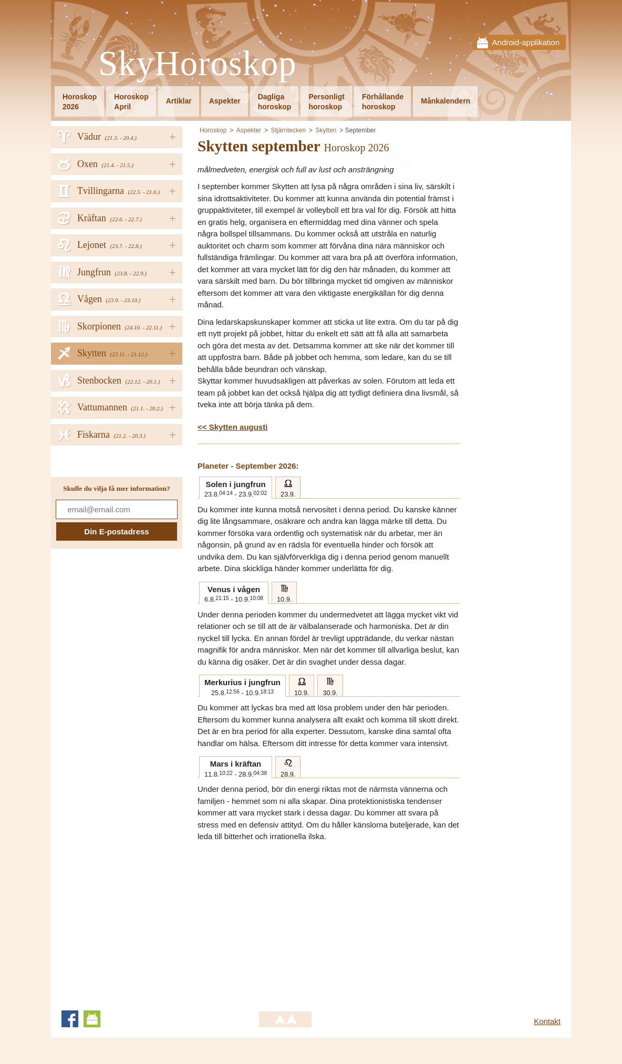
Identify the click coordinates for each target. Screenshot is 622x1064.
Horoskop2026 (80, 101)
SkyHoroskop (197, 63)
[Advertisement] (286, 921)
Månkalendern (445, 101)
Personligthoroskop (326, 101)
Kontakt (547, 1021)
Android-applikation (525, 42)
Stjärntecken (288, 130)
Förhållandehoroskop (382, 101)
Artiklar (179, 101)
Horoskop (213, 130)
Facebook (69, 1018)
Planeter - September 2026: (248, 465)
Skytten (325, 130)
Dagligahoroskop (275, 101)
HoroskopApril (131, 101)
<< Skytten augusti (232, 426)
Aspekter (225, 101)
